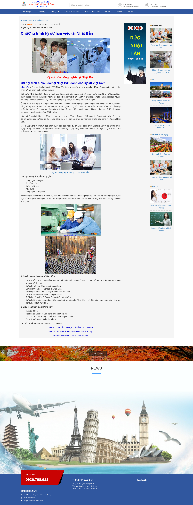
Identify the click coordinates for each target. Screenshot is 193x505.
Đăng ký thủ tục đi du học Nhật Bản (85, 488)
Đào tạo (119, 12)
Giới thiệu (42, 12)
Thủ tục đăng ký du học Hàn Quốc (84, 486)
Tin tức (107, 12)
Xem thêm (97, 353)
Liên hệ (130, 12)
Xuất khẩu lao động (71, 12)
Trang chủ (28, 12)
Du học (54, 12)
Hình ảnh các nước (92, 12)
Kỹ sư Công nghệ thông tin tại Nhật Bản (70, 172)
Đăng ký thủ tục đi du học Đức (83, 484)
